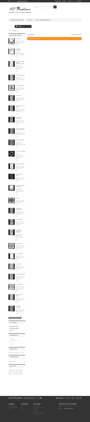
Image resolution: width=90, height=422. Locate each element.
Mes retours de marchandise (38, 407)
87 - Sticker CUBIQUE (20, 274)
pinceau (10, 373)
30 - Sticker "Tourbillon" (18, 49)
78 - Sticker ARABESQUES (19, 209)
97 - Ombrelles (19, 284)
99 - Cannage (19, 243)
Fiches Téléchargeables (42, 20)
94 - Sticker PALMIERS (18, 307)
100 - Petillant (19, 219)
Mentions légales (13, 340)
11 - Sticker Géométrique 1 (19, 118)
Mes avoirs (35, 409)
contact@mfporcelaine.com (69, 408)
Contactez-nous (58, 1)
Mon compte (36, 404)
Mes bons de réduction (37, 414)
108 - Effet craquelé (20, 163)
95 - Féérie (18, 38)
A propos (12, 344)
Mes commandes (36, 405)
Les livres (29, 20)
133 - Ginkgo (18, 263)
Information (14, 335)
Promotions (13, 349)
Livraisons (12, 338)
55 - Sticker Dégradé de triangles (20, 186)
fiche (10, 371)
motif (13, 371)
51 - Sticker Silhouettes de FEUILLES (19, 231)
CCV (11, 342)
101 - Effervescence (20, 85)
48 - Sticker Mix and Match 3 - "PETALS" (20, 129)
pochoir (20, 371)
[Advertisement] (18, 384)
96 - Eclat (18, 197)
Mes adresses (36, 410)
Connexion (79, 1)
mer (16, 371)
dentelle (20, 373)
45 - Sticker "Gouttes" (20, 75)
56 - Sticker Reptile (20, 139)
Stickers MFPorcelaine (17, 20)
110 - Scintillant (19, 253)
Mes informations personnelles (39, 412)
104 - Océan (18, 95)
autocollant (16, 373)
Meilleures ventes (15, 35)
